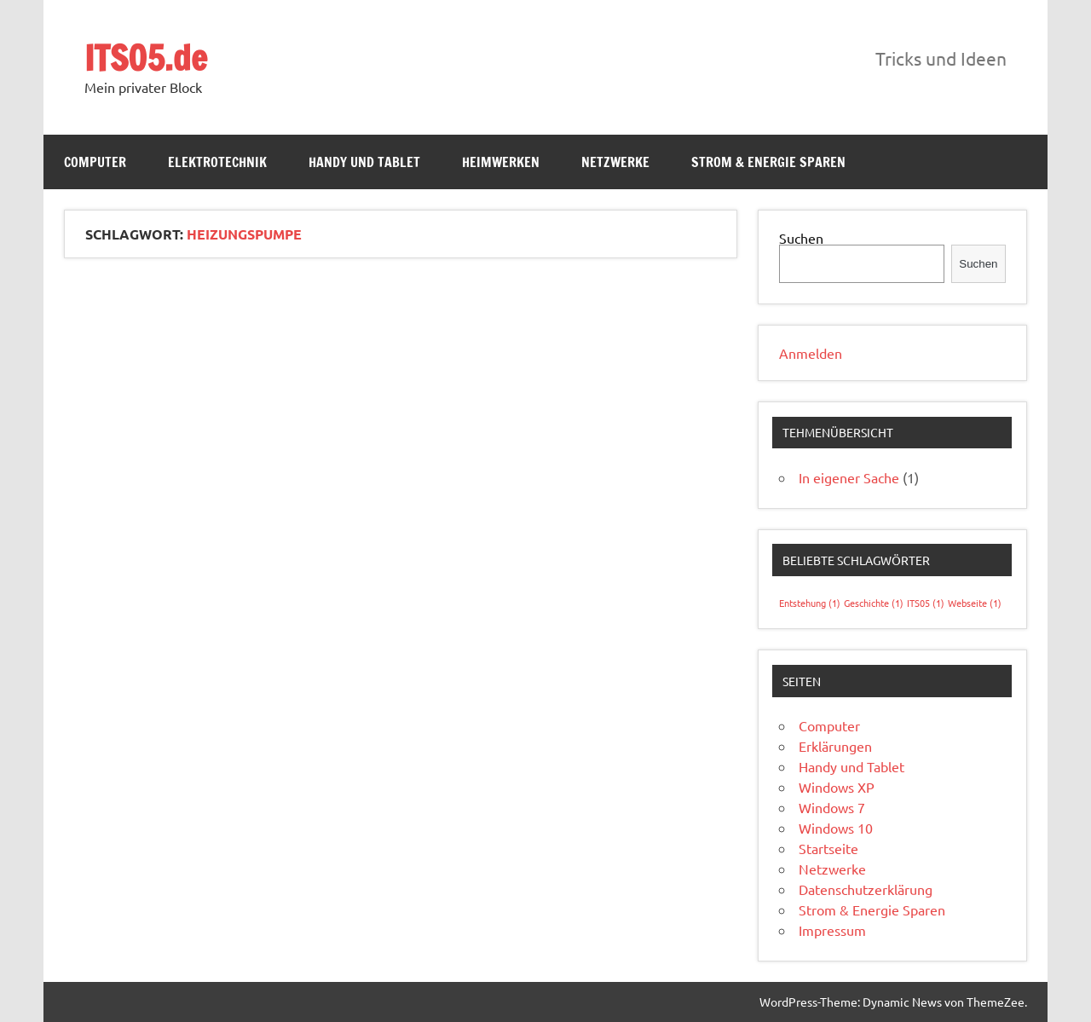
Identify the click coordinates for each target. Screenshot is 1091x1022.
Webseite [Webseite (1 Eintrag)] (975, 602)
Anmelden (810, 352)
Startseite (828, 848)
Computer (95, 162)
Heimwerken (501, 162)
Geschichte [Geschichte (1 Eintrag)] (873, 602)
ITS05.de (145, 57)
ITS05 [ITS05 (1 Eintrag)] (925, 602)
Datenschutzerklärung (865, 889)
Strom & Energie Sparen (768, 162)
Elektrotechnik (217, 162)
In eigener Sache (849, 477)
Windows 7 (832, 807)
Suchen (801, 237)
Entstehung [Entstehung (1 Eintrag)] (809, 602)
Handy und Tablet (364, 162)
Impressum (832, 929)
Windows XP (837, 786)
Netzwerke (615, 162)
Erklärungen (835, 745)
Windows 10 (836, 827)
